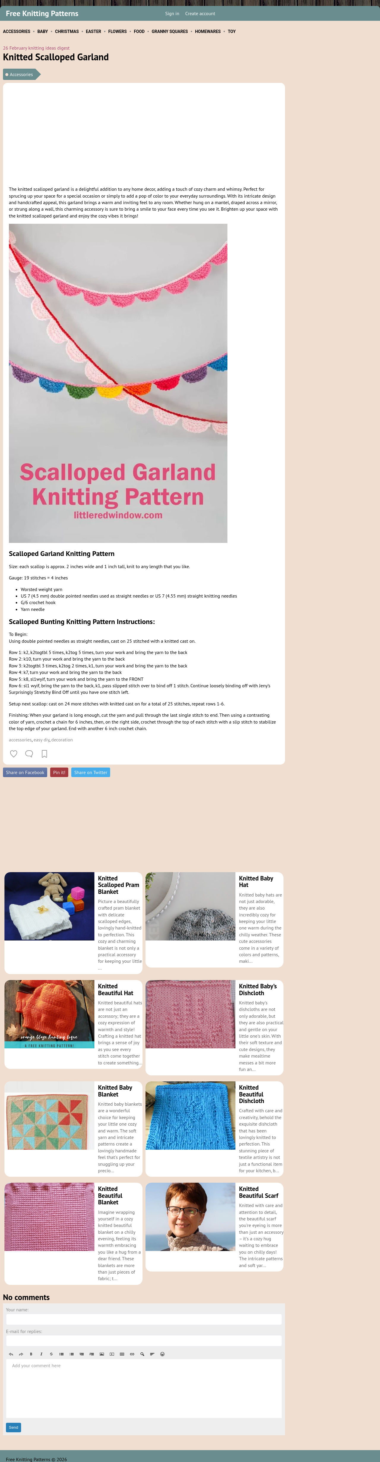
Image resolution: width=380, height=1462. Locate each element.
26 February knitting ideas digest (36, 48)
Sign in (172, 13)
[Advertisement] (144, 133)
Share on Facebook (25, 772)
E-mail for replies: (24, 1324)
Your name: (17, 1303)
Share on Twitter (90, 772)
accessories (20, 740)
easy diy (41, 740)
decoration (62, 740)
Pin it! (59, 772)
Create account (200, 13)
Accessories (21, 74)
